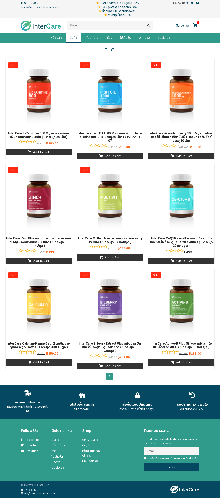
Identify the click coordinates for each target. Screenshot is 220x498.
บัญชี (183, 25)
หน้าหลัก (56, 38)
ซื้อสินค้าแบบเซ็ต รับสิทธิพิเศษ (117, 11)
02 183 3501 (30, 490)
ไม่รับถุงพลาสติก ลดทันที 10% (117, 7)
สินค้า (73, 38)
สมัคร (171, 467)
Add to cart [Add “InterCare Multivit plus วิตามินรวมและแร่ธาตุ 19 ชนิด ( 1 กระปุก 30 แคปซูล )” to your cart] (112, 257)
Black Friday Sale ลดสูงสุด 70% (117, 3)
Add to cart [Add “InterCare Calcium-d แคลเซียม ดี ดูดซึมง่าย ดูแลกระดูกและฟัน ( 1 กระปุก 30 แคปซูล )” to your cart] (41, 362)
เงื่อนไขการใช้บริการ (91, 453)
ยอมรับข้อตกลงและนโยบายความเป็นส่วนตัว (171, 458)
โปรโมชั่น (125, 38)
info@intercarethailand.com (38, 493)
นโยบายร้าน (90, 461)
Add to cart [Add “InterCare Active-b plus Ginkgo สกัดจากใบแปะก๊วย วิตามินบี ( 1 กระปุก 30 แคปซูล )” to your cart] (184, 362)
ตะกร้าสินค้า (90, 440)
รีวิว (109, 38)
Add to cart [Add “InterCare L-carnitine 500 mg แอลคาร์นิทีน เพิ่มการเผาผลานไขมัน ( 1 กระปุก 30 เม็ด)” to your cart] (41, 152)
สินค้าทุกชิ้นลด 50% (117, 15)
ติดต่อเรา (163, 38)
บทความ (144, 38)
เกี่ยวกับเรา (91, 38)
